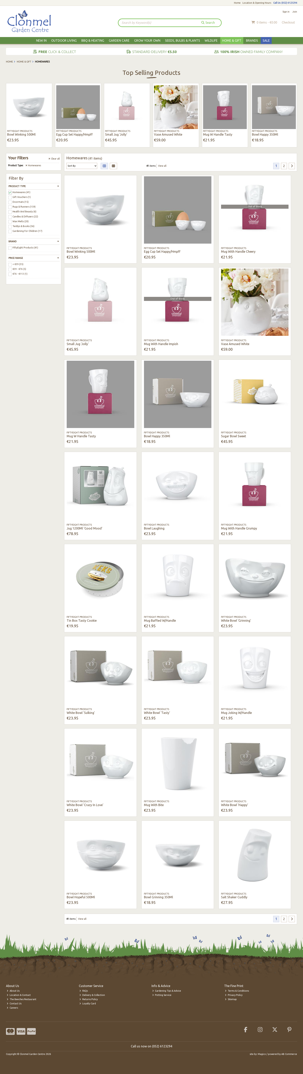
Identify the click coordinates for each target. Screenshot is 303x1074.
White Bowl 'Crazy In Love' (85, 805)
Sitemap (231, 999)
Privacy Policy (234, 995)
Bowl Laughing (154, 528)
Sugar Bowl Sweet (233, 436)
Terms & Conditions (237, 991)
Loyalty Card (87, 1003)
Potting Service (162, 995)
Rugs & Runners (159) (24, 206)
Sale (266, 40)
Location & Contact (19, 995)
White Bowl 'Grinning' (236, 620)
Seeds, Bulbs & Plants (182, 40)
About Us (13, 991)
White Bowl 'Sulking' (81, 712)
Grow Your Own (147, 40)
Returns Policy (88, 999)
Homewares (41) (21, 192)
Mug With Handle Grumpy (239, 528)
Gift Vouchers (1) (22, 197)
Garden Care (119, 40)
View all (162, 166)
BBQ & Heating (92, 40)
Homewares (33, 165)
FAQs (83, 991)
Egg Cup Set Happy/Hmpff (74, 134)
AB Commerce (289, 1054)
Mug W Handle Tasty (217, 134)
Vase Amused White (168, 134)
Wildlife (211, 40)
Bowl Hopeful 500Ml (81, 897)
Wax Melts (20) (21, 221)
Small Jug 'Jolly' (116, 134)
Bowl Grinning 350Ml (158, 897)
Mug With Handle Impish (161, 344)
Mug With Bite (154, 805)
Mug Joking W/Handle (236, 712)
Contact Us (14, 1003)
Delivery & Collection (92, 995)
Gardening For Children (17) (27, 231)
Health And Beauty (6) (24, 211)
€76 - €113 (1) (20, 274)
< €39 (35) (18, 264)
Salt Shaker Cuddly (234, 897)
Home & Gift (231, 40)
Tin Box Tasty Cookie (82, 620)
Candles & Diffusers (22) (25, 216)
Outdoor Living (64, 40)
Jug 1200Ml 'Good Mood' (84, 528)
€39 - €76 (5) (19, 269)
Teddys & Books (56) (23, 226)
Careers (12, 1007)
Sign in (286, 11)
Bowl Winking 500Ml (21, 134)
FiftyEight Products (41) (25, 247)
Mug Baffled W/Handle (160, 620)
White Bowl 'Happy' (234, 805)
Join (294, 11)
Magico (262, 1054)
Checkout (288, 22)
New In (41, 40)
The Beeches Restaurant (21, 999)
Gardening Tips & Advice (166, 991)
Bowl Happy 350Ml (265, 134)
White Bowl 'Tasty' (157, 712)
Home (237, 3)
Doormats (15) (21, 202)
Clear (54, 158)
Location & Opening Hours (257, 3)
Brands (252, 40)
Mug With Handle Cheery (238, 251)
